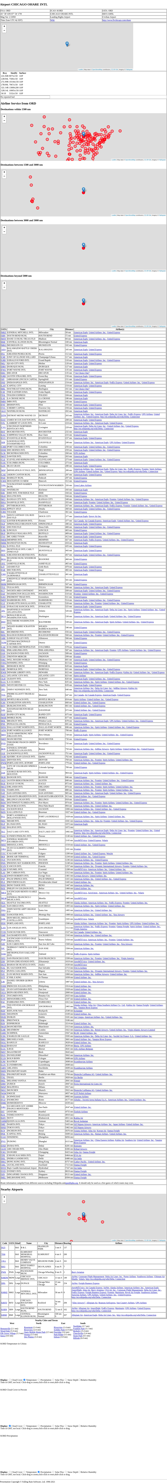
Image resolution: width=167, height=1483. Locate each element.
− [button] (4, 31)
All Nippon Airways (82, 1124)
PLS (3, 882)
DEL (3, 1158)
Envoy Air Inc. (95, 516)
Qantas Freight (123, 926)
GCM (3, 876)
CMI (3, 357)
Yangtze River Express (88, 1007)
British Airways (101, 1030)
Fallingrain (129, 69)
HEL (3, 1081)
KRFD (4, 1303)
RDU (3, 635)
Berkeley (77, 1331)
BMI (3, 342)
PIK (3, 1020)
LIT (3, 567)
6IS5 (3, 1267)
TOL (3, 395)
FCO (3, 1100)
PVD (3, 743)
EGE (3, 783)
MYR (3, 699)
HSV (3, 550)
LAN (3, 386)
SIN (3, 1174)
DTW (3, 415)
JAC (3, 809)
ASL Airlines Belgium (83, 1049)
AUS (3, 780)
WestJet (109, 853)
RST (3, 432)
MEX (3, 893)
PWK (3, 1272)
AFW (3, 730)
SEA (3, 903)
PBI (3, 806)
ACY (3, 675)
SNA (3, 910)
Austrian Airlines (81, 1096)
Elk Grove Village (8, 1333)
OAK (3, 954)
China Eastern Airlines (104, 1140)
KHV (3, 1118)
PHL (3, 650)
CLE (3, 459)
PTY (3, 996)
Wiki (52, 20)
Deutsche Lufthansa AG (84, 1074)
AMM (4, 1121)
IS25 (3, 1247)
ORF (3, 669)
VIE (3, 1096)
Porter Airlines (130, 1276)
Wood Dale (5, 1331)
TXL (3, 1077)
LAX (3, 928)
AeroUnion (93, 893)
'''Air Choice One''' (82, 373)
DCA (3, 616)
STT (3, 977)
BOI (3, 857)
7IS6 (3, 1254)
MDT (3, 600)
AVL (3, 563)
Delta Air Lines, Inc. (118, 414)
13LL (3, 1261)
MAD (3, 1046)
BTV (3, 706)
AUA (3, 992)
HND (3, 1127)
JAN (3, 653)
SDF (3, 442)
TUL (3, 587)
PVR (3, 940)
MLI (3, 363)
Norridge (57, 1332)
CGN (3, 1058)
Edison (57, 1337)
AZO (3, 349)
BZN (3, 812)
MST (3, 1052)
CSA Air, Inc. (110, 1290)
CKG (3, 1152)
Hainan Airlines (101, 1134)
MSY (3, 735)
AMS (3, 1033)
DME (3, 1103)
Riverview (28, 1330)
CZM (3, 869)
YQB (3, 756)
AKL (3, 1165)
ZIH (3, 961)
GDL (3, 919)
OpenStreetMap (97, 69)
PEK (3, 1134)
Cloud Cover (17, 1380)
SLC (3, 832)
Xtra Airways (119, 915)
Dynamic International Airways (108, 866)
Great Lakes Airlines (83, 485)
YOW (3, 642)
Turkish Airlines (81, 1111)
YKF (3, 490)
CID (3, 392)
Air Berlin (78, 1077)
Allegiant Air (91, 1303)
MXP (3, 1087)
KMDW (4, 1278)
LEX (3, 466)
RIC (3, 632)
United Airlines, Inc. (97, 332)
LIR (3, 982)
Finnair (77, 1081)
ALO (3, 411)
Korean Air (101, 1131)
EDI (3, 1023)
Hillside (76, 1338)
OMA (3, 509)
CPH (3, 1061)
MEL (3, 1177)
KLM (76, 1033)
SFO (3, 958)
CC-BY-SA (114, 69)
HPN (3, 685)
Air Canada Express (93, 521)
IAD (3, 594)
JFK (3, 689)
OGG (3, 1042)
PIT (2, 505)
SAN (3, 906)
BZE (3, 888)
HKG (3, 1162)
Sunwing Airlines (79, 1295)
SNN (3, 1014)
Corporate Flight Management (91, 1276)
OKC (3, 660)
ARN (3, 1068)
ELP (3, 824)
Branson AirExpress (107, 1303)
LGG (3, 1049)
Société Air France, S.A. (123, 1036)
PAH (3, 478)
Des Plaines (29, 1337)
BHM (3, 584)
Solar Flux (59, 1380)
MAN (3, 1027)
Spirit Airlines (155, 469)
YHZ (3, 827)
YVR (3, 932)
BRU (3, 1039)
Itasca (2, 1336)
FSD (3, 527)
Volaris (105, 840)
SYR (3, 606)
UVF (3, 999)
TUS (3, 860)
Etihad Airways (80, 1149)
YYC (3, 853)
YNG (3, 485)
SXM (3, 986)
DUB (3, 1017)
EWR (3, 672)
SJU (3, 974)
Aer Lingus (79, 1017)
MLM (3, 898)
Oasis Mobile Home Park (34, 1332)
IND (3, 382)
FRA (3, 1074)
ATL (3, 611)
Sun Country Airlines (125, 1303)
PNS (3, 724)
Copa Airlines (80, 996)
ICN (3, 1131)
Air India (78, 1158)
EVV (3, 438)
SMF (3, 935)
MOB (3, 718)
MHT (3, 739)
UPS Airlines (147, 414)
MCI (3, 499)
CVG (3, 427)
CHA (3, 546)
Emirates (78, 1146)
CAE (3, 647)
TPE (3, 1155)
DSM (3, 450)
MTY (3, 840)
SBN (3, 336)
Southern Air (130, 1140)
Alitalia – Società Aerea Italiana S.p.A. (90, 1100)
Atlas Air (99, 821)
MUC (3, 1090)
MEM (3, 540)
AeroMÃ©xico (80, 840)
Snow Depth (73, 1380)
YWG (3, 663)
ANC (3, 1006)
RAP (3, 714)
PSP (3, 879)
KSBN (4, 1309)
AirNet (74, 1276)
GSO (3, 597)
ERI (3, 493)
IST (2, 1111)
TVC (3, 408)
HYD (3, 1168)
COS (3, 767)
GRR (3, 360)
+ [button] (4, 27)
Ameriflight (77, 1290)
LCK (3, 453)
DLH (3, 496)
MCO (3, 787)
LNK (3, 530)
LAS (3, 872)
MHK (3, 543)
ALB (3, 679)
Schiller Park (59, 1330)
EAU (3, 435)
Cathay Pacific (80, 1162)
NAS (3, 836)
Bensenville (5, 1328)
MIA (3, 821)
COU (3, 463)
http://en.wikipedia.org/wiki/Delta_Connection (120, 417)
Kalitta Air (127, 672)
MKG (3, 345)
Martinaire (119, 1292)
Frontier (145, 469)
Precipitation (45, 1380)
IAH (3, 773)
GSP (3, 580)
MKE (3, 332)
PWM (3, 763)
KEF (3, 1011)
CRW (3, 512)
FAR (3, 570)
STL (3, 423)
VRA (3, 849)
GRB (3, 376)
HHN (3, 1071)
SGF (3, 524)
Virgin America (80, 929)
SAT (3, 793)
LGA (3, 682)
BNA (3, 502)
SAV (3, 710)
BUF (3, 533)
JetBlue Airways (120, 688)
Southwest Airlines (145, 1276)
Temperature (31, 1380)
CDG (3, 1036)
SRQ (3, 796)
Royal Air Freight (132, 1292)
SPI (2, 379)
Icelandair (78, 1011)
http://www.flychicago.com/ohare (117, 20)
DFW (3, 727)
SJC (3, 948)
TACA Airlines (80, 968)
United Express (113, 332)
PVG (3, 1141)
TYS (3, 536)
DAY (3, 420)
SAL (3, 968)
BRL (3, 389)
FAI (3, 1002)
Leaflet (80, 69)
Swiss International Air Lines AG (88, 1084)
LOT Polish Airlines (82, 1093)
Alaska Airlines (80, 903)
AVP (3, 627)
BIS (3, 666)
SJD (3, 944)
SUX (3, 516)
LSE (3, 398)
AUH (3, 1149)
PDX (3, 923)
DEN (3, 760)
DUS (3, 1055)
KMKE (4, 1292)
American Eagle (81, 332)
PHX (3, 863)
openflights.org (71, 1183)
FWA (3, 370)
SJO (3, 989)
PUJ (3, 971)
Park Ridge (58, 1334)
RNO (3, 885)
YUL (3, 695)
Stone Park (77, 1336)
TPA (3, 790)
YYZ (3, 521)
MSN (3, 339)
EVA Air (77, 1155)
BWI (3, 622)
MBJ (3, 915)
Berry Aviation (78, 1272)
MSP (3, 470)
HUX (3, 965)
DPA (3, 1283)
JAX (3, 753)
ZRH (3, 1084)
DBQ (3, 366)
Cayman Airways (81, 876)
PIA (3, 354)
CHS (3, 702)
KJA (3, 1115)
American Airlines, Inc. (84, 382)
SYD (3, 1171)
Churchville (78, 1333)
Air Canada (79, 521)
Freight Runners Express (89, 1283)
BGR (3, 777)
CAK (3, 475)
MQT (3, 456)
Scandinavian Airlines (83, 1061)
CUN (3, 866)
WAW (3, 1093)
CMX (3, 481)
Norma (27, 1334)
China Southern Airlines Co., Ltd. (111, 1005)
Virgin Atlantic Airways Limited (141, 1030)
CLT (3, 603)
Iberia (76, 1046)
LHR (3, 1030)
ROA (3, 559)
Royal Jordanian (81, 1121)
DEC (3, 373)
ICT (3, 590)
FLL (3, 816)
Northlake (77, 1326)
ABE (3, 638)
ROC (3, 555)
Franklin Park (79, 1328)
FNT (3, 405)
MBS (3, 401)
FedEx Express (116, 382)
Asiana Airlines (80, 1131)
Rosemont (28, 1327)
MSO (3, 845)
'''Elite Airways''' (78, 1303)
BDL (3, 721)
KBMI (4, 1315)
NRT (3, 1124)
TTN (3, 656)
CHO (3, 574)
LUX (3, 1065)
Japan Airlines (119, 1124)
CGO (3, 1137)
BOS (3, 749)
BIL (3, 799)
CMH (3, 447)
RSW (3, 803)
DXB (3, 1146)
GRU (3, 1107)
